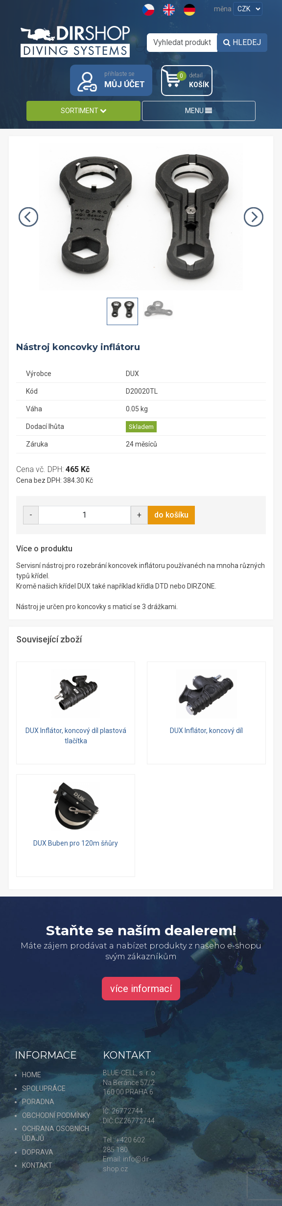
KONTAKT (37, 1165)
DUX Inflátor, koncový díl (206, 730)
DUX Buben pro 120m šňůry (75, 843)
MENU (198, 111)
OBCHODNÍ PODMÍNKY (56, 1115)
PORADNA (38, 1102)
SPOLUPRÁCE (44, 1088)
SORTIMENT (83, 111)
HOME (31, 1075)
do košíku (171, 515)
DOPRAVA (37, 1152)
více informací (141, 988)
